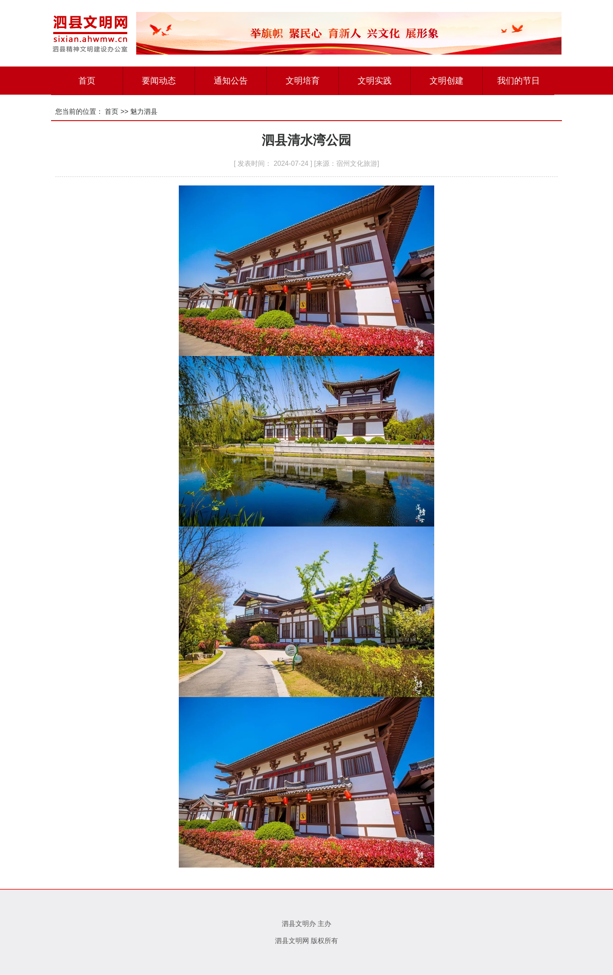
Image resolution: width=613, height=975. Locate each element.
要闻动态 (159, 80)
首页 (86, 80)
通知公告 (231, 80)
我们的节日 (518, 80)
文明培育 (303, 80)
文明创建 (447, 80)
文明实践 (375, 80)
